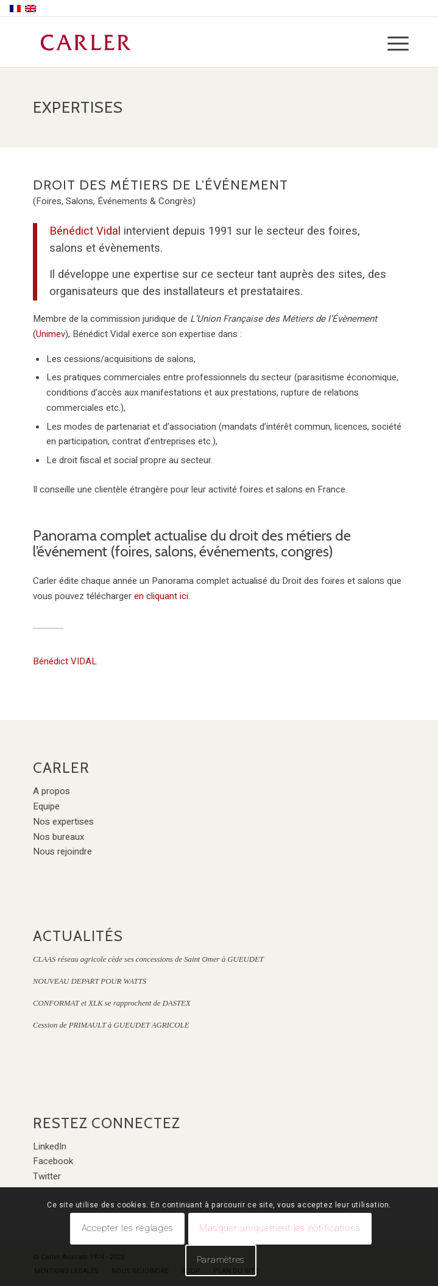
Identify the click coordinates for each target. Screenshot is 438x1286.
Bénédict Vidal (85, 231)
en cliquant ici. (162, 596)
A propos (51, 791)
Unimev (50, 334)
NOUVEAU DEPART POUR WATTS (89, 981)
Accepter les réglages (128, 1228)
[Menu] (388, 44)
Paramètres (221, 1259)
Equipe (46, 806)
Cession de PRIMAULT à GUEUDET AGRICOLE (111, 1025)
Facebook (53, 1161)
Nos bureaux (58, 837)
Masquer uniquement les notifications (279, 1228)
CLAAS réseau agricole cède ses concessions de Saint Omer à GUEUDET (148, 959)
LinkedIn (49, 1146)
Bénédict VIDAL (65, 661)
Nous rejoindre (62, 851)
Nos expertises (63, 821)
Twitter (47, 1176)
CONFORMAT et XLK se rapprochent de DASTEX (112, 1003)
